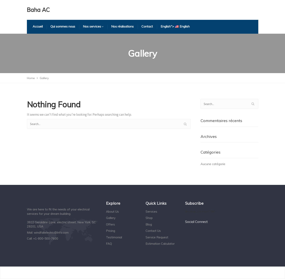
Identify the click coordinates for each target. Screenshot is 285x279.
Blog (149, 224)
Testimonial (114, 237)
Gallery (111, 218)
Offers (110, 224)
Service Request (157, 237)
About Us (112, 211)
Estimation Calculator (160, 244)
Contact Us (153, 231)
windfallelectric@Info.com (51, 232)
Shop (149, 218)
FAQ (109, 244)
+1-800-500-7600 (45, 238)
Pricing (110, 231)
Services (151, 211)
